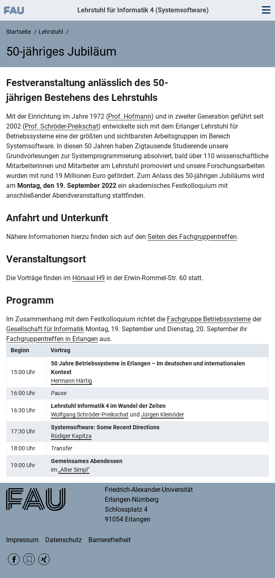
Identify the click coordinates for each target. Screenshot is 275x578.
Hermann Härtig (71, 380)
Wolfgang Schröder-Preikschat (90, 414)
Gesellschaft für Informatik (45, 329)
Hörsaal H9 (88, 278)
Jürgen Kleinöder (162, 414)
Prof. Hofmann (129, 116)
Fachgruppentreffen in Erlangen (52, 339)
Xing (44, 559)
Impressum (22, 540)
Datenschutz (63, 540)
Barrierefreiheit (109, 540)
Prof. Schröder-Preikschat (61, 126)
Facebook (14, 559)
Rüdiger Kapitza (71, 436)
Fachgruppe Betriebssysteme (209, 319)
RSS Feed (29, 559)
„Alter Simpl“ (74, 469)
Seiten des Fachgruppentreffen (192, 237)
